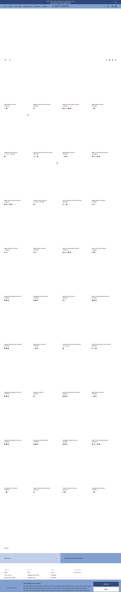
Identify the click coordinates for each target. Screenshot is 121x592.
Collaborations (27, 6)
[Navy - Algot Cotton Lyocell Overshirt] (68, 108)
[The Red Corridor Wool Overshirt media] (75, 323)
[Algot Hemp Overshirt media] (16, 84)
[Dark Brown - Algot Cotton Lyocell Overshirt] (63, 108)
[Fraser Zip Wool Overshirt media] (104, 228)
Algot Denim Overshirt (69, 152)
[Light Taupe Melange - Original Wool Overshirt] (4, 492)
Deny (106, 580)
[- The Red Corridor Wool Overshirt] (63, 348)
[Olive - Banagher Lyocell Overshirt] (37, 300)
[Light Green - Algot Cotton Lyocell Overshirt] (66, 108)
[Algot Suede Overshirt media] (46, 228)
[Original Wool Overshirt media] (16, 467)
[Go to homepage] (60, 6)
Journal (44, 6)
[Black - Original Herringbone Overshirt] (4, 300)
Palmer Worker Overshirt (98, 200)
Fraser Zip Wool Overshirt (99, 248)
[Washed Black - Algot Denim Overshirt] (64, 156)
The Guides (18, 6)
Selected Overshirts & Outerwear (74, 558)
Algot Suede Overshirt (40, 248)
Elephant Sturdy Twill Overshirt (42, 104)
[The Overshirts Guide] (60, 520)
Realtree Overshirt (38, 392)
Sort (10, 60)
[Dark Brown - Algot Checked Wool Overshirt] (34, 492)
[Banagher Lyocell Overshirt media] (46, 275)
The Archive (37, 6)
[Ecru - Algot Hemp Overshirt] (4, 108)
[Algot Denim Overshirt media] (75, 132)
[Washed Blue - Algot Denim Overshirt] (66, 156)
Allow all (106, 575)
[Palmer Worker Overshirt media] (104, 180)
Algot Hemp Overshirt (10, 104)
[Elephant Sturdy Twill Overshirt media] (46, 84)
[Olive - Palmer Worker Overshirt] (92, 204)
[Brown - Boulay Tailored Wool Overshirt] (95, 300)
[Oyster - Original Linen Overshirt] (6, 156)
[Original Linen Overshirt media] (16, 132)
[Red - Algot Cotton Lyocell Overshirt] (70, 108)
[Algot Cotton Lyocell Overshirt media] (75, 84)
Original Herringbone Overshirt (12, 296)
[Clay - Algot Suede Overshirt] (35, 252)
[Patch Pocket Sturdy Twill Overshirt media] (46, 132)
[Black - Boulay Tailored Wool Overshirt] (92, 300)
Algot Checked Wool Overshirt (42, 488)
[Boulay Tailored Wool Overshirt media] (104, 275)
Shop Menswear (54, 3)
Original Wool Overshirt (10, 488)
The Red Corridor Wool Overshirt (72, 344)
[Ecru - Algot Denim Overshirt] (63, 156)
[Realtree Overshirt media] (46, 371)
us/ (108, 6)
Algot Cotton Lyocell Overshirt (71, 104)
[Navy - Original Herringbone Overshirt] (6, 300)
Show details (27, 588)
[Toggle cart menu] (115, 6)
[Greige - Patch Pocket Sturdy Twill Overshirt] (35, 156)
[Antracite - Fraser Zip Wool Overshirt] (92, 252)
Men (5, 6)
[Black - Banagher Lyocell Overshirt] (34, 300)
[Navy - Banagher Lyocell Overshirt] (35, 300)
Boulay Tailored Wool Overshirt (100, 296)
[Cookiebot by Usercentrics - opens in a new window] (11, 588)
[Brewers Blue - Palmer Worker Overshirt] (94, 204)
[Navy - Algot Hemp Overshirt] (6, 108)
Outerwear (7, 558)
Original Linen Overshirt (10, 152)
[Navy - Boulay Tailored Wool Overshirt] (94, 300)
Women (11, 6)
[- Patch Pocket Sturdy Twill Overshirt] (37, 156)
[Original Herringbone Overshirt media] (16, 275)
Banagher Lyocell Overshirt (41, 296)
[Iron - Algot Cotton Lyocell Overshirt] (64, 108)
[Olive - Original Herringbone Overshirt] (8, 300)
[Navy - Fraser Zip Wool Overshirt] (94, 252)
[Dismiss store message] (115, 2)
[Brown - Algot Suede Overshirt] (34, 252)
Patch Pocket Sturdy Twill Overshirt (43, 152)
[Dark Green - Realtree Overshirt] (34, 396)
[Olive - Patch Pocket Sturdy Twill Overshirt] (34, 156)
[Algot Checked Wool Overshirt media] (46, 467)
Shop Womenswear (65, 3)
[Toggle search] (112, 6)
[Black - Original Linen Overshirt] (4, 156)
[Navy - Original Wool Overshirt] (6, 492)
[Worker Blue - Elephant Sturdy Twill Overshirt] (34, 108)
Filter (5, 60)
